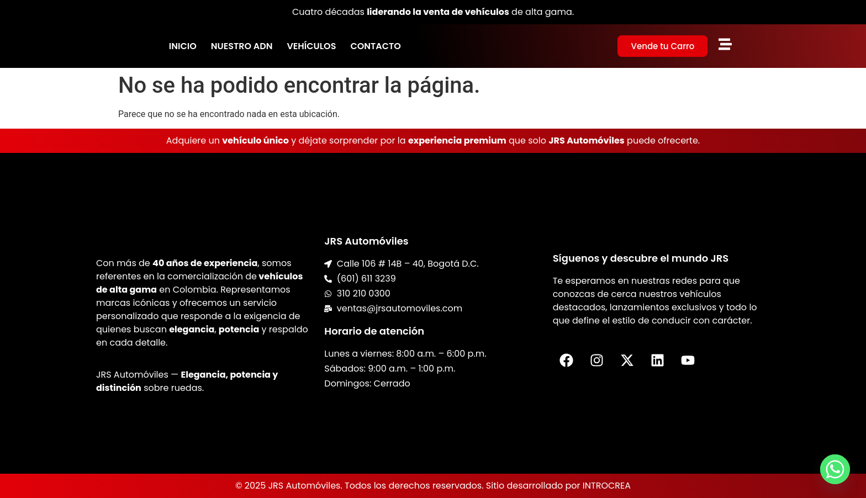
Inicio (183, 46)
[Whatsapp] (835, 469)
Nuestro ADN (242, 46)
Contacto (375, 46)
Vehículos (311, 46)
